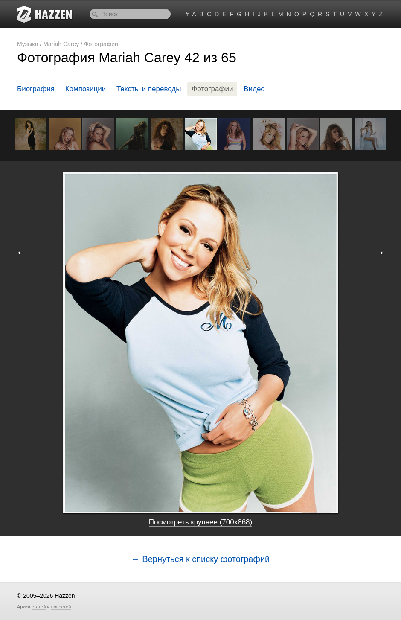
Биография (36, 89)
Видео (254, 89)
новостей (61, 606)
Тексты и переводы (148, 89)
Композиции (85, 89)
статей (39, 606)
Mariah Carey (61, 44)
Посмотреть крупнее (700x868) (200, 522)
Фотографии (101, 44)
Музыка (27, 44)
